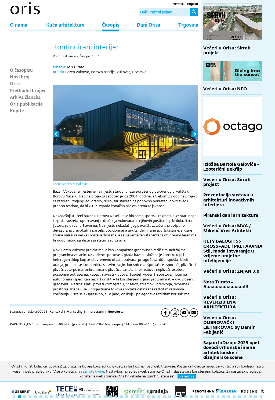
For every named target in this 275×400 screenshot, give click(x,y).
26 (148, 396)
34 (191, 396)
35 (196, 396)
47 (261, 396)
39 (218, 396)
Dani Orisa (148, 24)
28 (159, 396)
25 (143, 396)
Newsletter (116, 311)
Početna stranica (64, 56)
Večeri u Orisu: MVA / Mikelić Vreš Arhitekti (227, 228)
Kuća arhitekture (65, 24)
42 (234, 396)
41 (228, 396)
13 (78, 396)
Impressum (95, 311)
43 (239, 396)
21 (121, 396)
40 (223, 396)
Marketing (74, 311)
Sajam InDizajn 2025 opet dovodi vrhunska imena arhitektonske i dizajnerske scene (231, 350)
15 (89, 396)
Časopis (110, 24)
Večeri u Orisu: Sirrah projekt (227, 50)
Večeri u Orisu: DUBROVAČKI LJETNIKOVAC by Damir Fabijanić (229, 325)
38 (212, 396)
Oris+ (15, 83)
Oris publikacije (26, 103)
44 (245, 396)
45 (250, 396)
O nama (18, 24)
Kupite (17, 110)
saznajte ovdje (92, 371)
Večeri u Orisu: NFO (225, 89)
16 (94, 396)
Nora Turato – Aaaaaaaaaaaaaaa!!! (225, 284)
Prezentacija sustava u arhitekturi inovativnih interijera (228, 199)
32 (180, 396)
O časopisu (21, 70)
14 (83, 396)
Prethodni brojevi (28, 90)
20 (116, 396)
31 (175, 396)
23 (132, 396)
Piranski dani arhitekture (230, 215)
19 (110, 396)
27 (153, 396)
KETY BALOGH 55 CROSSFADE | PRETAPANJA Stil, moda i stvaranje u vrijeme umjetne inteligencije (232, 251)
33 (185, 396)
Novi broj (20, 76)
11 (67, 396)
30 (169, 396)
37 (207, 396)
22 (126, 396)
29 (164, 396)
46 (255, 396)
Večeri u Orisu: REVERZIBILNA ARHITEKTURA (219, 302)
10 (62, 396)
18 (105, 396)
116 (97, 56)
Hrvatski (178, 4)
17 (100, 396)
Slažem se (186, 376)
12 (73, 396)
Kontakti (56, 311)
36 (202, 396)
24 (137, 396)
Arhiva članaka (25, 97)
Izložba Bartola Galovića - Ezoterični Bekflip (231, 166)
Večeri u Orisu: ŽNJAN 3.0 (231, 271)
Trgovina (188, 24)
